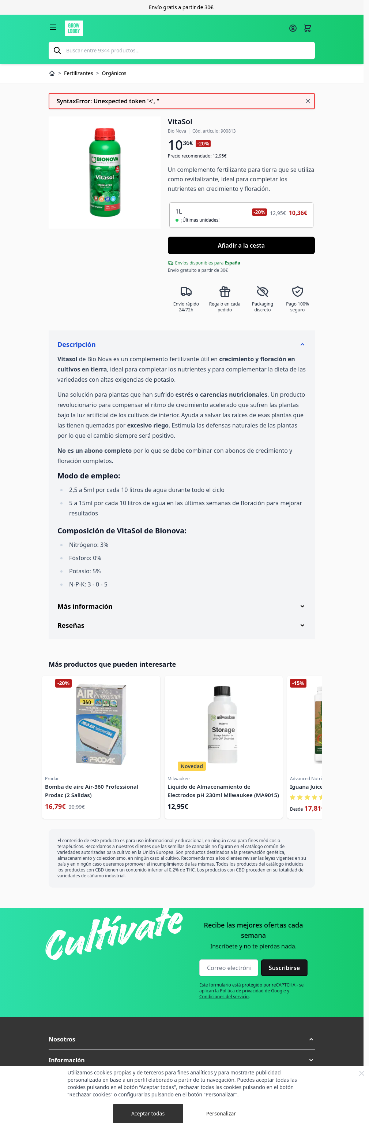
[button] (182, 1039)
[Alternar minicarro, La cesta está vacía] (307, 28)
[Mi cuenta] (293, 28)
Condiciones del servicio (224, 996)
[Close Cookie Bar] (361, 1073)
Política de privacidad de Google (253, 991)
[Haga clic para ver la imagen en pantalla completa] (105, 172)
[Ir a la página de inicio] (174, 28)
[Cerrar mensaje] (308, 101)
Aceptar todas (148, 1113)
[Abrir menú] (53, 27)
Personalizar (221, 1113)
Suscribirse (284, 968)
